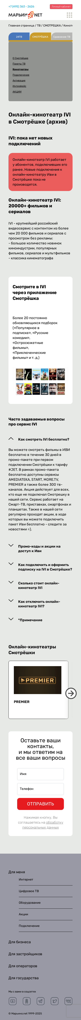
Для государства (23, 978)
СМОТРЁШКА (52, 25)
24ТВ (19, 36)
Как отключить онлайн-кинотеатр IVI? (39, 604)
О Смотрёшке (20, 58)
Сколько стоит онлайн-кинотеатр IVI (38, 585)
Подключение (21, 74)
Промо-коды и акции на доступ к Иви (39, 548)
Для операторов (22, 966)
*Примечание (30, 620)
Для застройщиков (25, 954)
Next (71, 693)
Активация (19, 80)
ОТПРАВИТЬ (40, 804)
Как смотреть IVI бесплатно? (43, 439)
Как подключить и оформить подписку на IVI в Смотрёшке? (45, 567)
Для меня (16, 872)
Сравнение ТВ (61, 36)
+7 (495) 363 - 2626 (21, 6)
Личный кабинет (61, 6)
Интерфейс (19, 86)
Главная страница (21, 25)
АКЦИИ (17, 91)
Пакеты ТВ (19, 63)
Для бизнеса (19, 942)
